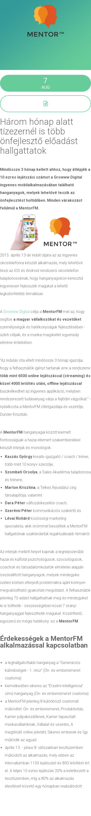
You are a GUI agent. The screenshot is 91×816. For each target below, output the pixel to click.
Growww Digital (16, 311)
